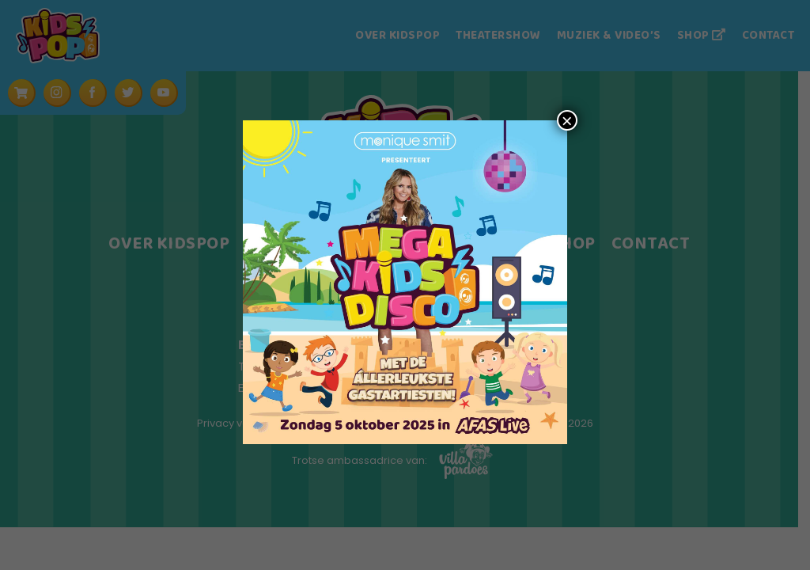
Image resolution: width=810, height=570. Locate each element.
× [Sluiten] (567, 120)
